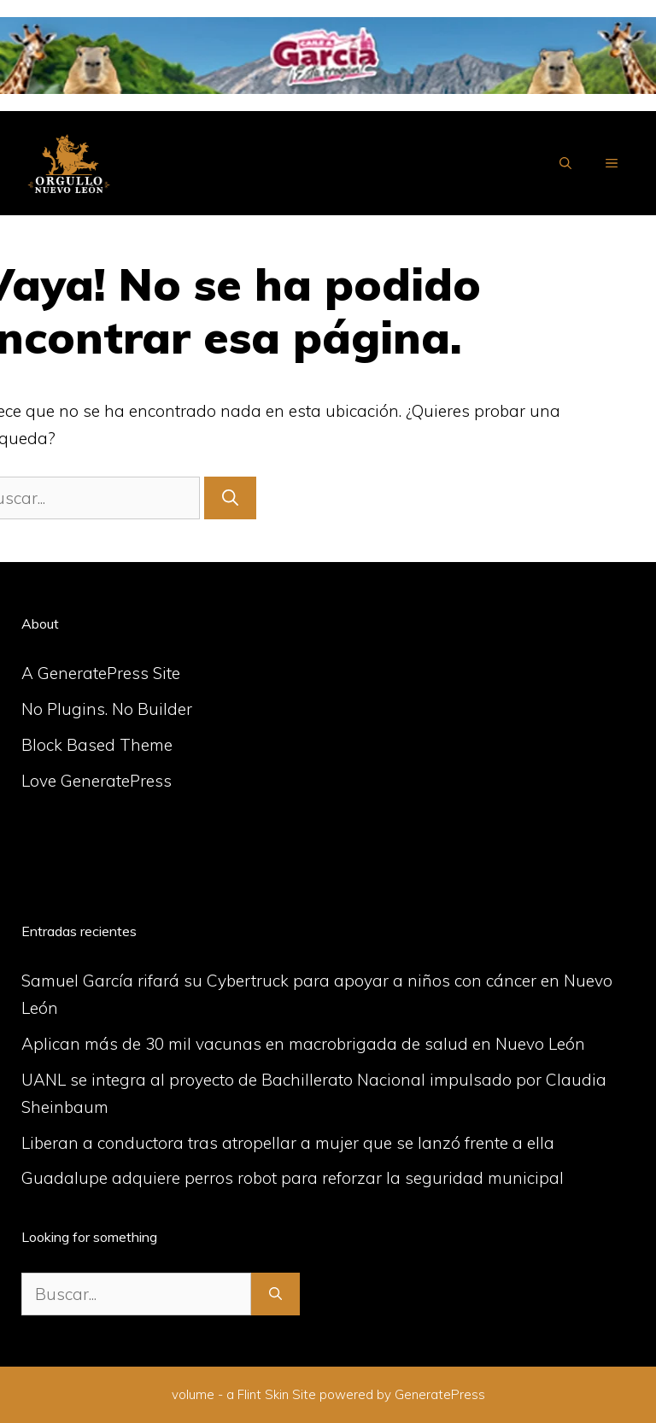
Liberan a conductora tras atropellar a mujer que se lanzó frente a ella (287, 1143)
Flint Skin (263, 1394)
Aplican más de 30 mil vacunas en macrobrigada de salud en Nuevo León (303, 1044)
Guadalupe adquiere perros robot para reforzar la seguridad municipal (292, 1178)
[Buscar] (230, 498)
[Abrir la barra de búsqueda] (565, 163)
